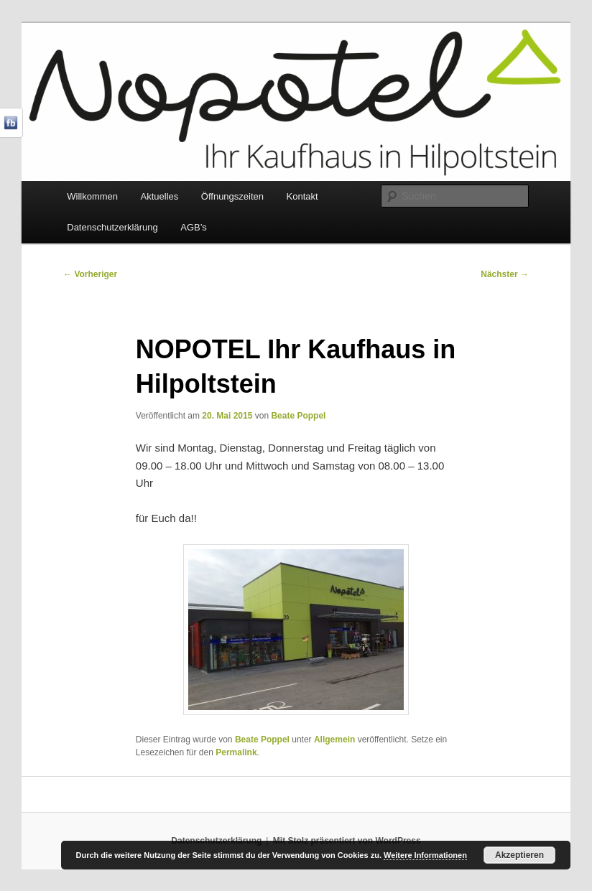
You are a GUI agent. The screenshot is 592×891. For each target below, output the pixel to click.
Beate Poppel (298, 416)
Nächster (505, 274)
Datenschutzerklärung (112, 227)
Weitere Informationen (425, 855)
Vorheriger (90, 274)
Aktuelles (160, 196)
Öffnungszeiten (232, 196)
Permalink (236, 752)
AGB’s (193, 227)
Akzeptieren (519, 855)
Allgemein (334, 739)
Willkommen (92, 196)
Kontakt (302, 196)
